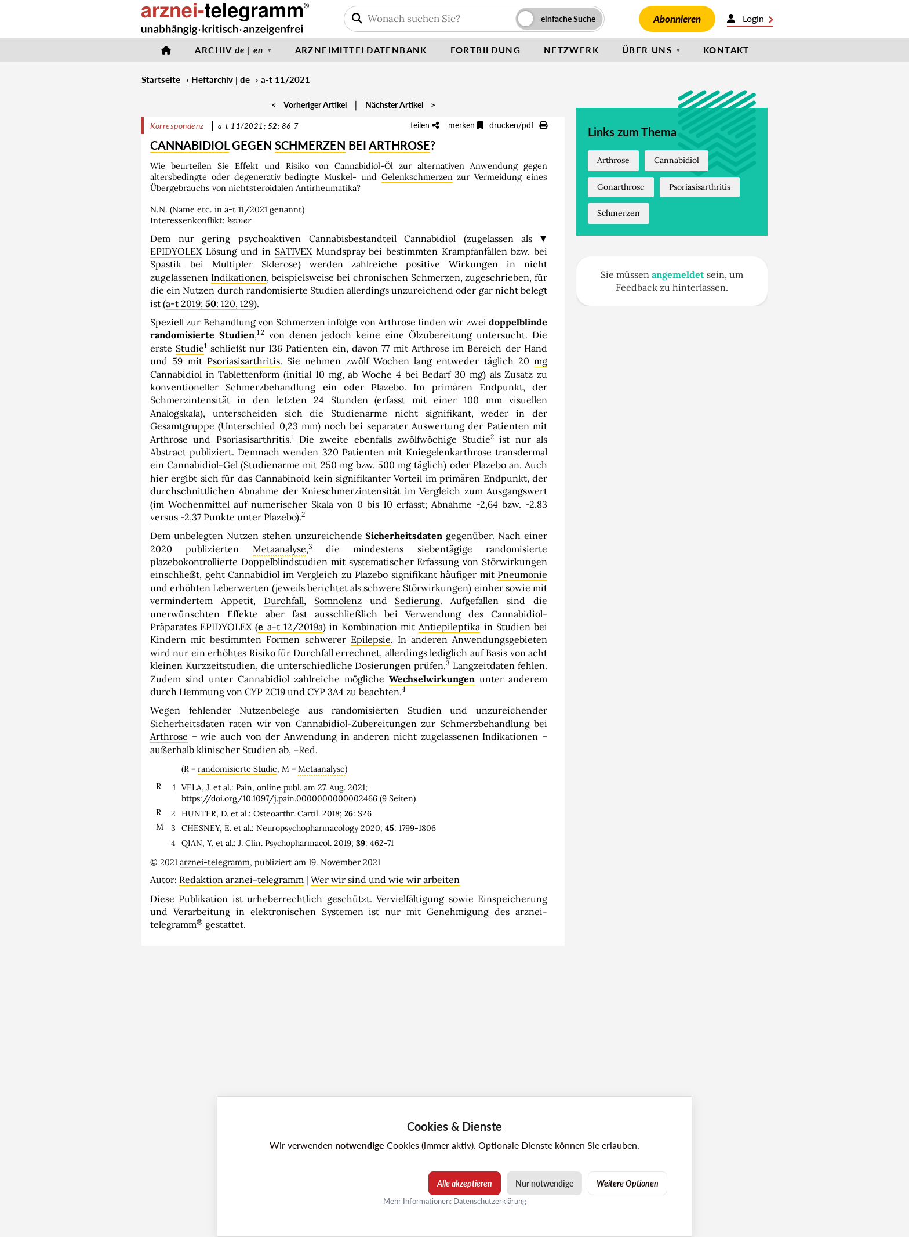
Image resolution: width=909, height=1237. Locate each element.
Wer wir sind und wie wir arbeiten (385, 879)
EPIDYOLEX (176, 251)
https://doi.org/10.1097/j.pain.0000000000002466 (279, 798)
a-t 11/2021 (285, 79)
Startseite (160, 79)
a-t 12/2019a (290, 626)
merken (465, 125)
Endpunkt (501, 387)
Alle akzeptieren (464, 1183)
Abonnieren (677, 19)
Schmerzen (618, 213)
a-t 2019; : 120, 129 (210, 303)
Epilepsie (371, 639)
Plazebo (387, 387)
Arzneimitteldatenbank (361, 50)
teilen (424, 125)
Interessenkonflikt (186, 220)
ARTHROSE (399, 145)
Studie (190, 348)
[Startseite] (166, 50)
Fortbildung (485, 50)
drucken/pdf (518, 125)
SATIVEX (293, 251)
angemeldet (678, 274)
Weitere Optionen (628, 1183)
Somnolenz (338, 600)
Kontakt (726, 50)
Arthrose (169, 736)
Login (750, 18)
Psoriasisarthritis (243, 361)
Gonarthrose (621, 187)
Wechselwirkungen (432, 679)
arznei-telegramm (215, 862)
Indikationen (239, 277)
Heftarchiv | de (220, 79)
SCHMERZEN (310, 145)
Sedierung (417, 600)
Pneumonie (522, 574)
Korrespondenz (177, 126)
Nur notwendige (544, 1183)
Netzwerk (571, 50)
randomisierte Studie (237, 769)
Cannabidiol (193, 465)
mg (540, 361)
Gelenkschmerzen (417, 177)
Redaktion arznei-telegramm (241, 879)
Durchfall (284, 600)
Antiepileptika (449, 626)
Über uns (647, 50)
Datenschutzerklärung (489, 1201)
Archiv (229, 50)
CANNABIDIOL (189, 145)
